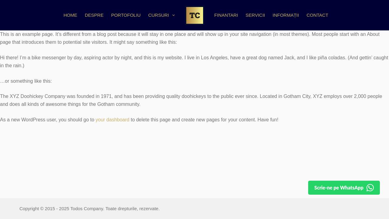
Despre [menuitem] (94, 15)
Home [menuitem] (70, 15)
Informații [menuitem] (286, 15)
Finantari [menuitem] (226, 15)
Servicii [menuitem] (255, 15)
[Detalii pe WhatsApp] (343, 188)
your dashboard (112, 119)
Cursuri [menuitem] (162, 15)
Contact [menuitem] (317, 15)
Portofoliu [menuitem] (126, 15)
